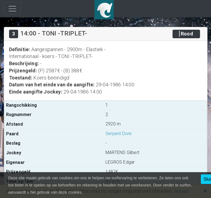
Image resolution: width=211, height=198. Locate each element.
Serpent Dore (119, 133)
